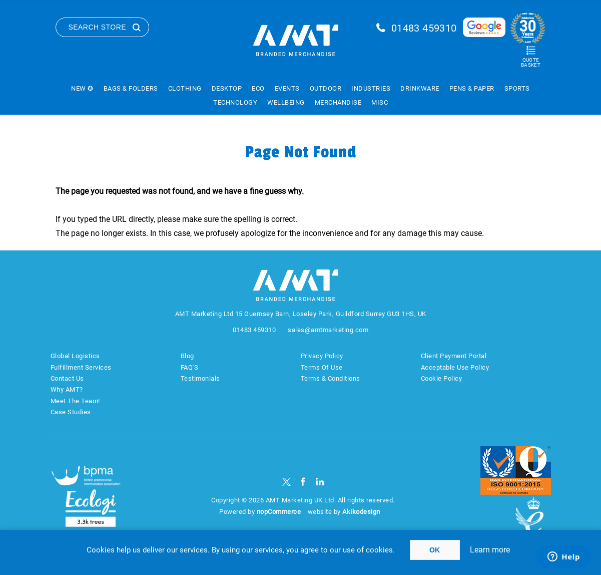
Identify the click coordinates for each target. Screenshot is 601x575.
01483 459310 (424, 28)
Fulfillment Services (81, 367)
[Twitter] (286, 481)
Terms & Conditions (330, 378)
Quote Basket (530, 62)
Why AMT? (67, 389)
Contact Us (67, 378)
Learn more (490, 549)
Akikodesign (361, 511)
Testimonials (200, 378)
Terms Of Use (322, 367)
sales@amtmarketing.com (328, 330)
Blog (187, 356)
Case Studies (71, 412)
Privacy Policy (322, 356)
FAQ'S (190, 367)
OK (434, 550)
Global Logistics (75, 356)
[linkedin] (320, 481)
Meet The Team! (75, 401)
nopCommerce (279, 511)
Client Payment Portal (454, 356)
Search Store (98, 27)
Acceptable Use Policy (455, 367)
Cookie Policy (441, 378)
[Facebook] (303, 481)
